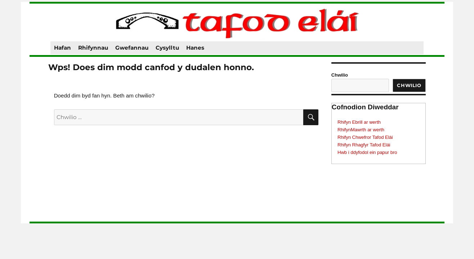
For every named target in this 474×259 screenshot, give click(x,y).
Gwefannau (131, 47)
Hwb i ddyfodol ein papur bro (367, 152)
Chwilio (339, 75)
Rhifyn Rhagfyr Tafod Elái (363, 144)
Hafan (62, 47)
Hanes (195, 47)
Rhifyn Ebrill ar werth (359, 122)
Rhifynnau (93, 47)
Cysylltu (167, 47)
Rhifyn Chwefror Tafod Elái (365, 137)
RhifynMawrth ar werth (360, 129)
